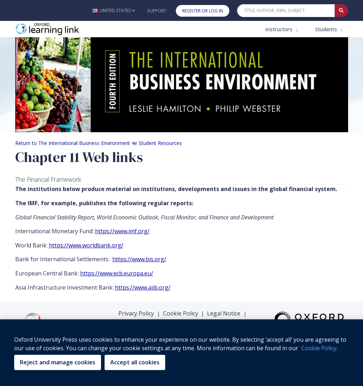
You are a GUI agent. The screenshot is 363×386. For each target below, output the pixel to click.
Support (156, 11)
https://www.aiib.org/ (143, 287)
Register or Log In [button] (202, 11)
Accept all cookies (135, 362)
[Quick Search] (286, 10)
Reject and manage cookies (57, 362)
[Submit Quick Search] (341, 10)
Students (327, 29)
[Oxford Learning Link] (68, 29)
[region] (181, 352)
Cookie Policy (180, 313)
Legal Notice (223, 313)
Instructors (279, 29)
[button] (114, 10)
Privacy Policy (136, 313)
